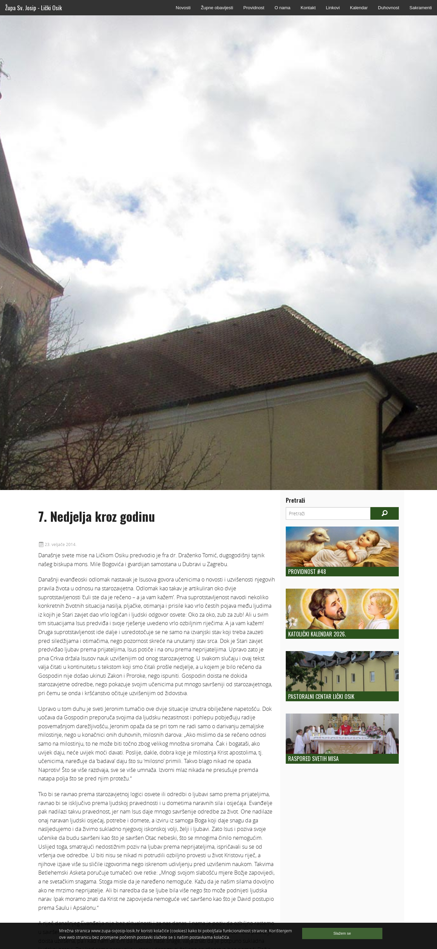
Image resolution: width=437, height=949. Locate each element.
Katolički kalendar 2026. (317, 634)
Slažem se (342, 933)
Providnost (253, 7)
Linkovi (333, 7)
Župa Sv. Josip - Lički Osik (33, 7)
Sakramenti (420, 7)
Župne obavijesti (217, 7)
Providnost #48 (307, 571)
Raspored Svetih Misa (313, 758)
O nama (282, 7)
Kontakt (307, 7)
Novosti (183, 7)
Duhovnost (388, 7)
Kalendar (359, 7)
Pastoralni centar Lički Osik (321, 696)
